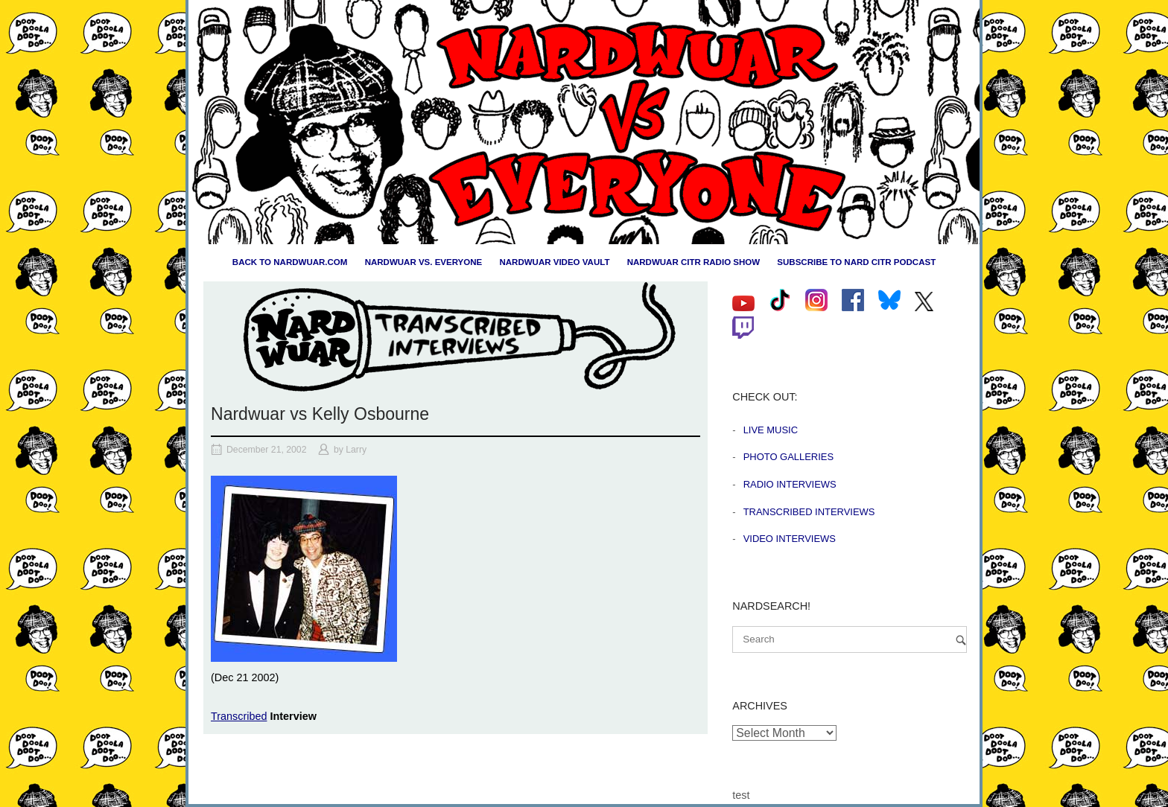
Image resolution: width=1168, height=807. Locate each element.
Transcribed (239, 716)
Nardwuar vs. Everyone (424, 262)
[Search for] (849, 639)
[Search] (961, 640)
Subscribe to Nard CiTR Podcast (856, 262)
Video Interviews (789, 538)
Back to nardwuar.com (290, 262)
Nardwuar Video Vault (554, 262)
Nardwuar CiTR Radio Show (693, 262)
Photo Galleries (788, 456)
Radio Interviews (790, 484)
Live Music (770, 430)
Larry (356, 449)
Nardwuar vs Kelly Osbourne (320, 414)
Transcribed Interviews (809, 511)
